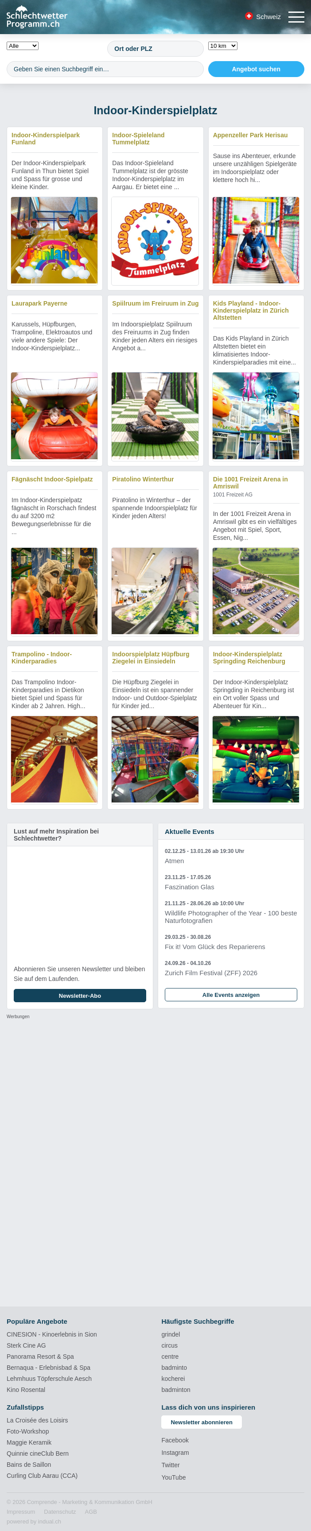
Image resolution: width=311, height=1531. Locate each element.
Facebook (174, 1440)
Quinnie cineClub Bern (38, 1453)
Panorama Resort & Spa (40, 1356)
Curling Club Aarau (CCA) (42, 1475)
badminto (174, 1367)
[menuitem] (21, 1512)
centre (170, 1356)
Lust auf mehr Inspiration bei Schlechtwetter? (56, 835)
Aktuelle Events (189, 831)
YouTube (173, 1477)
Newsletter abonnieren (201, 1422)
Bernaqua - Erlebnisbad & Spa (48, 1367)
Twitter (170, 1465)
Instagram (175, 1452)
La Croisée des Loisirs (37, 1420)
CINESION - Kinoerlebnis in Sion (52, 1334)
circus (169, 1345)
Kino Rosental (26, 1389)
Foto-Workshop (28, 1431)
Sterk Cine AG (26, 1345)
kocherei (173, 1378)
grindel (170, 1334)
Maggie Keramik (29, 1442)
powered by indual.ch (34, 1521)
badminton (175, 1389)
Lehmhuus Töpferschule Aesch (49, 1378)
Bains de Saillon (29, 1464)
